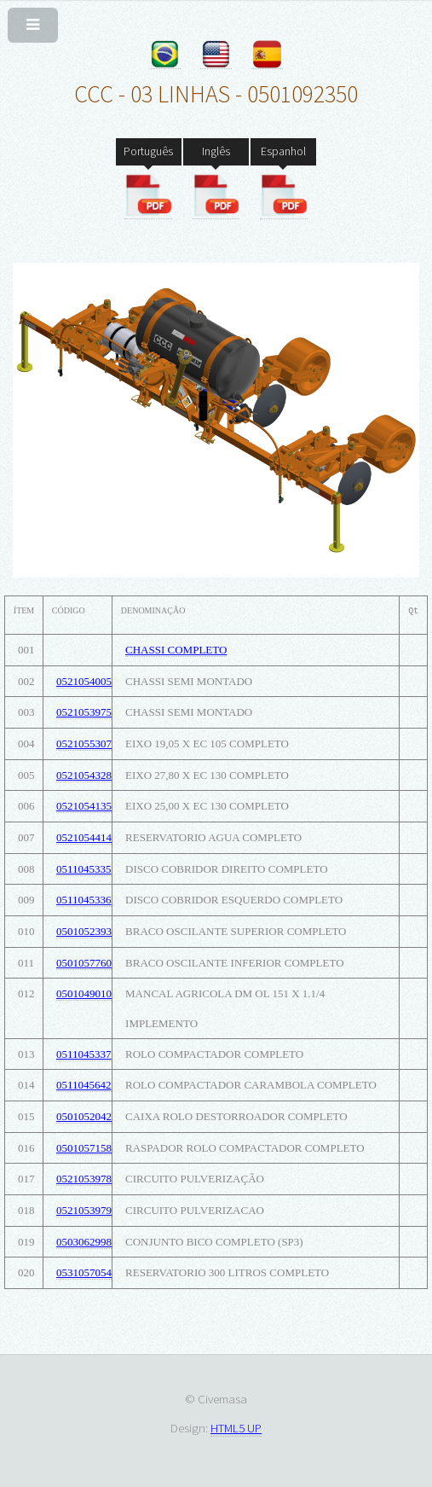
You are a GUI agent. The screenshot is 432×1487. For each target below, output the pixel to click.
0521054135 (84, 805)
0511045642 (84, 1084)
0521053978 (84, 1178)
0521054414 (84, 837)
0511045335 (84, 869)
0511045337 (84, 1054)
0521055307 (84, 743)
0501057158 (84, 1147)
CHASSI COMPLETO (176, 649)
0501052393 (84, 931)
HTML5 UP (236, 1428)
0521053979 (84, 1210)
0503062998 (84, 1241)
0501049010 (84, 993)
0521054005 (84, 681)
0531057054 (84, 1272)
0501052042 (84, 1116)
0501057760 (84, 962)
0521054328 (84, 775)
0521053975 (84, 712)
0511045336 (84, 899)
